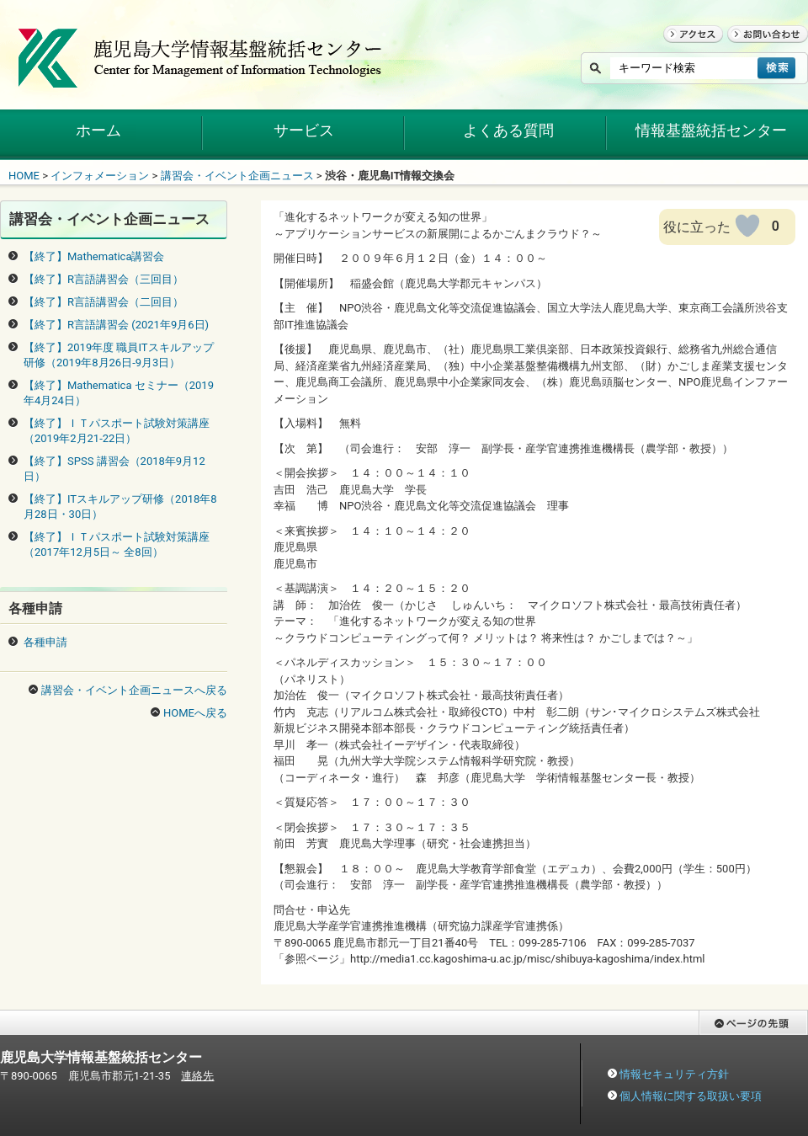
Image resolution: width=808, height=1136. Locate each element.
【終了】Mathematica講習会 (94, 256)
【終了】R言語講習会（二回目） (103, 302)
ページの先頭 (731, 1043)
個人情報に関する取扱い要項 (690, 1096)
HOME (24, 175)
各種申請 (45, 642)
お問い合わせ (760, 50)
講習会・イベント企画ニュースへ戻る (134, 690)
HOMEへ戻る (195, 713)
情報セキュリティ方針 (674, 1074)
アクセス (685, 50)
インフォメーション (99, 175)
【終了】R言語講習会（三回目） (103, 279)
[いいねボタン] (747, 225)
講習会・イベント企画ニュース (237, 175)
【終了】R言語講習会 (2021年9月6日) (116, 324)
